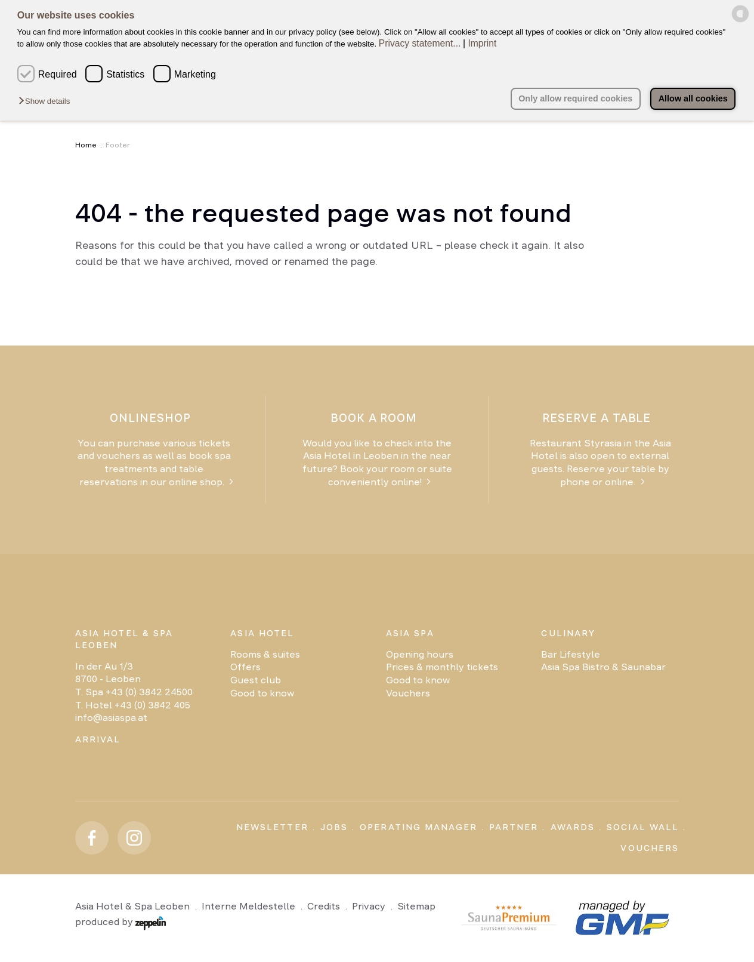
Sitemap (416, 906)
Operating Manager (418, 827)
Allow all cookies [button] (693, 98)
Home (86, 145)
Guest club (255, 680)
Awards (573, 827)
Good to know (262, 693)
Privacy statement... (420, 43)
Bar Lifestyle (570, 654)
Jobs (334, 827)
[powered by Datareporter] (740, 20)
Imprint (482, 43)
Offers (245, 666)
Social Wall (643, 827)
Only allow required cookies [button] (575, 98)
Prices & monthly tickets (442, 666)
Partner (514, 827)
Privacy (368, 906)
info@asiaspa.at (111, 717)
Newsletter (272, 827)
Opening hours (419, 654)
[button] (47, 101)
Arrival (98, 739)
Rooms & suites (265, 654)
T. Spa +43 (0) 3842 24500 (134, 691)
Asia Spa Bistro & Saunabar (603, 666)
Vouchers (408, 693)
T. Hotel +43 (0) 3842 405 (132, 705)
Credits (323, 906)
